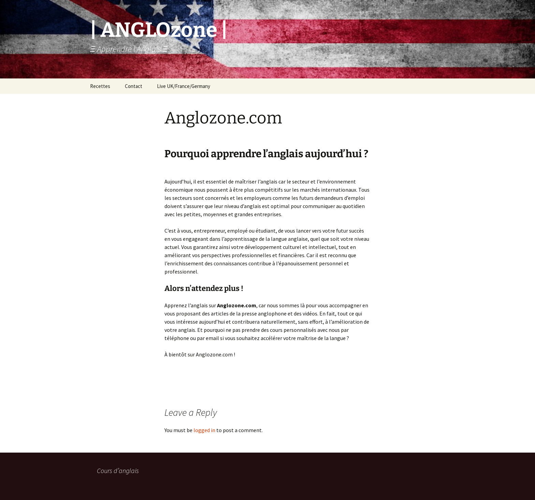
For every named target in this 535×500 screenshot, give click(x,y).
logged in (204, 430)
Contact (133, 86)
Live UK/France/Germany (183, 86)
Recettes (100, 86)
